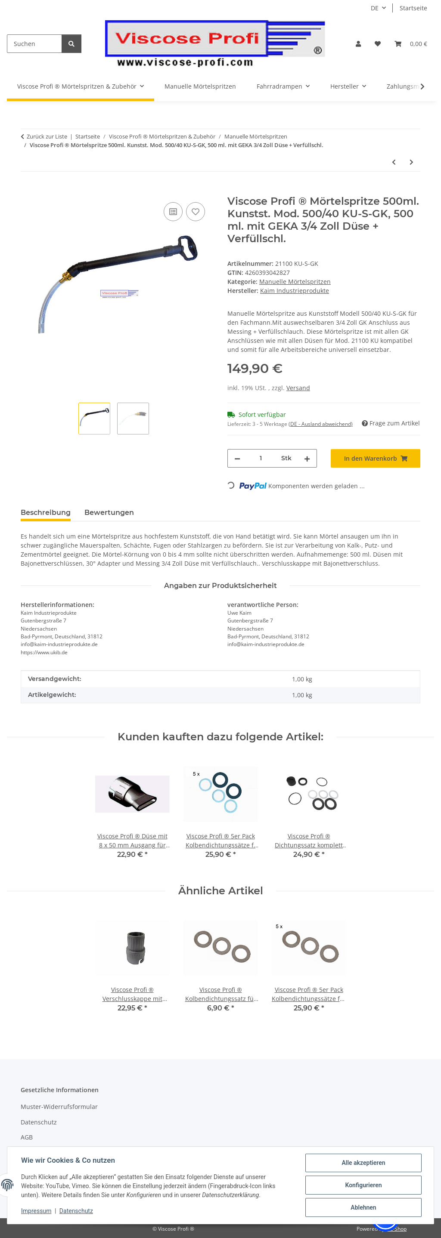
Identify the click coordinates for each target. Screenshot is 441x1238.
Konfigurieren (363, 1185)
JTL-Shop (396, 1228)
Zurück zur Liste (47, 136)
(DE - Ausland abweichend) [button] (321, 424)
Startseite (413, 8)
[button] (358, 44)
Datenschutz (76, 1210)
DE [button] (375, 8)
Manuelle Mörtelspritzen (295, 281)
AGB (27, 1137)
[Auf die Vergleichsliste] (173, 211)
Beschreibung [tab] (46, 512)
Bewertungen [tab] (109, 512)
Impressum (36, 1210)
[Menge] (260, 458)
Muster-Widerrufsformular (59, 1106)
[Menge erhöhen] (307, 458)
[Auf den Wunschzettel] (195, 211)
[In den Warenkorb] (27, 190)
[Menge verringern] (237, 458)
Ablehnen (363, 1207)
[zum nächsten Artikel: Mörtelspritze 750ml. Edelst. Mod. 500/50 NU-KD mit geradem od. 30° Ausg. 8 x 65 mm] (411, 162)
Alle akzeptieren (363, 1162)
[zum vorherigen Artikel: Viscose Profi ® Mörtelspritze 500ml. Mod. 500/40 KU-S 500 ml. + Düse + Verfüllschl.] (394, 162)
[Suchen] (34, 43)
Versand (298, 388)
